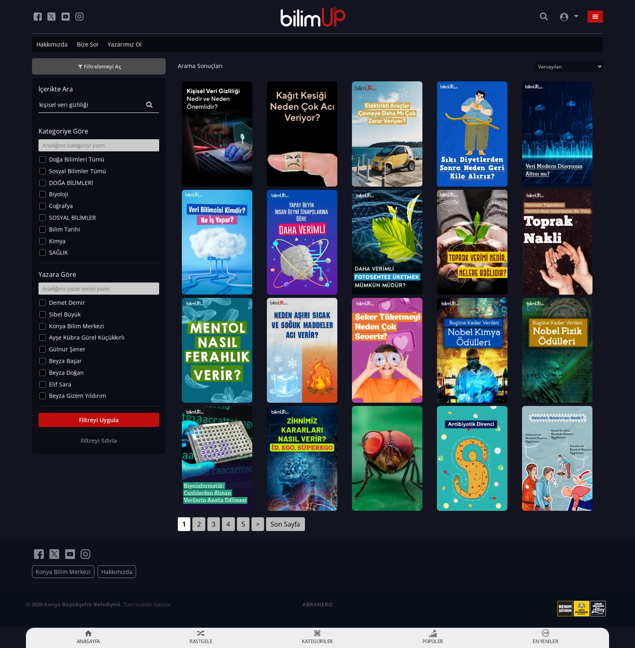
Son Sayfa (285, 525)
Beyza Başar (65, 361)
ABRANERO (318, 605)
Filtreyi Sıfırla (99, 440)
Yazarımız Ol (125, 44)
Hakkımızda (52, 44)
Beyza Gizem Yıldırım (77, 395)
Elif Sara (60, 384)
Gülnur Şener (67, 349)
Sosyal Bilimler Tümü (77, 171)
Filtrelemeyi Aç (102, 66)
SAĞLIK (58, 252)
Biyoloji (58, 194)
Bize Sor (88, 44)
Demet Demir (67, 302)
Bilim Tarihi (64, 229)
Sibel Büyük (65, 314)
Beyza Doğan (66, 372)
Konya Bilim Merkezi (76, 326)
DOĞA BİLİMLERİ (71, 183)
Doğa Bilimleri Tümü (76, 159)
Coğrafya (61, 206)
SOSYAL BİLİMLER (72, 217)
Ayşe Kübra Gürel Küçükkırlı (87, 337)
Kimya (57, 241)
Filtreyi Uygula (99, 420)
